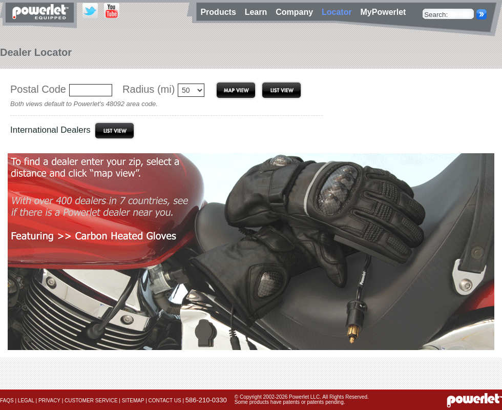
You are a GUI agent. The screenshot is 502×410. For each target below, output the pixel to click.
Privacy (49, 400)
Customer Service (91, 400)
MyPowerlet (383, 12)
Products (219, 12)
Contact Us (165, 400)
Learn (258, 12)
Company (297, 12)
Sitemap (133, 400)
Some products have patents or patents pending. (290, 402)
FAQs (7, 400)
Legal (26, 400)
